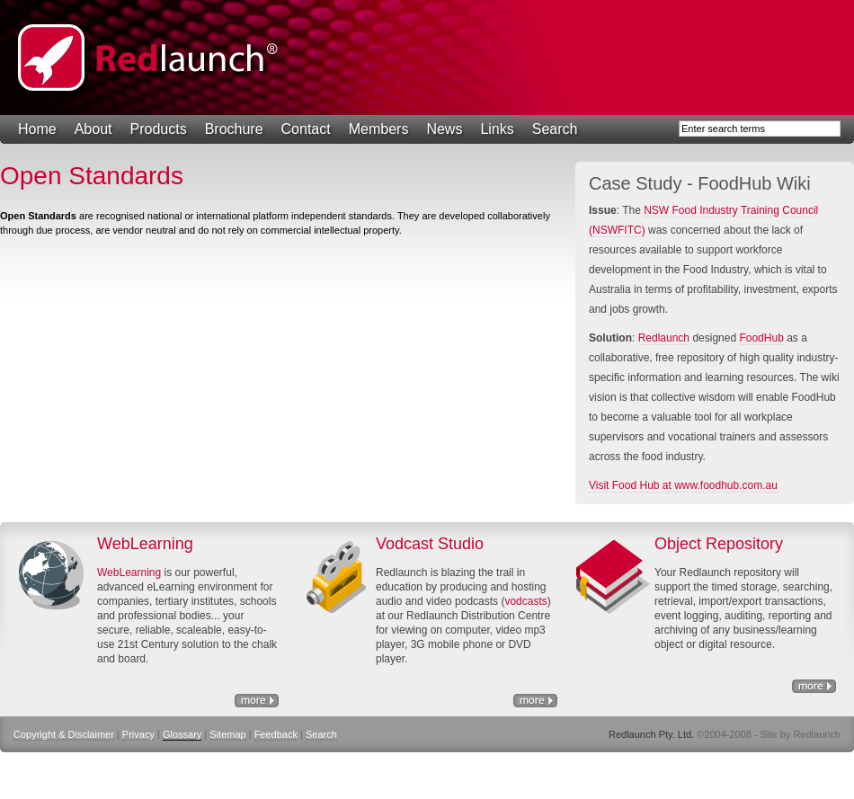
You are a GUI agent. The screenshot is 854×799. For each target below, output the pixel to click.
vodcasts (525, 601)
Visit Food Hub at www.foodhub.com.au (683, 485)
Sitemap (227, 734)
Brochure (234, 129)
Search (555, 129)
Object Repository (814, 686)
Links (496, 129)
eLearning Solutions (257, 700)
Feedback (276, 734)
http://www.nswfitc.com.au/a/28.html (535, 700)
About (93, 129)
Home (37, 129)
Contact (306, 129)
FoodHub (761, 338)
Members (379, 129)
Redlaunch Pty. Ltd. (148, 57)
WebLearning (129, 572)
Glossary (182, 734)
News (444, 129)
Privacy (138, 734)
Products (158, 129)
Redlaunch (663, 338)
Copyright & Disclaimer (63, 734)
